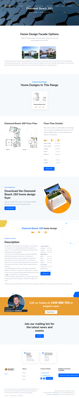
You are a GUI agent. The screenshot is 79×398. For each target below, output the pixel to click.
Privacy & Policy (13, 395)
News (63, 6)
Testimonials (49, 6)
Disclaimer (20, 395)
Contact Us (47, 273)
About (21, 6)
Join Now (39, 336)
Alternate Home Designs (39, 83)
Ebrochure (49, 378)
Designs (29, 6)
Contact (69, 6)
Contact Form (45, 373)
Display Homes (39, 6)
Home (15, 6)
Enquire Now (49, 170)
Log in (6, 374)
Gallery (57, 6)
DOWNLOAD (9, 208)
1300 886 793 (69, 1)
